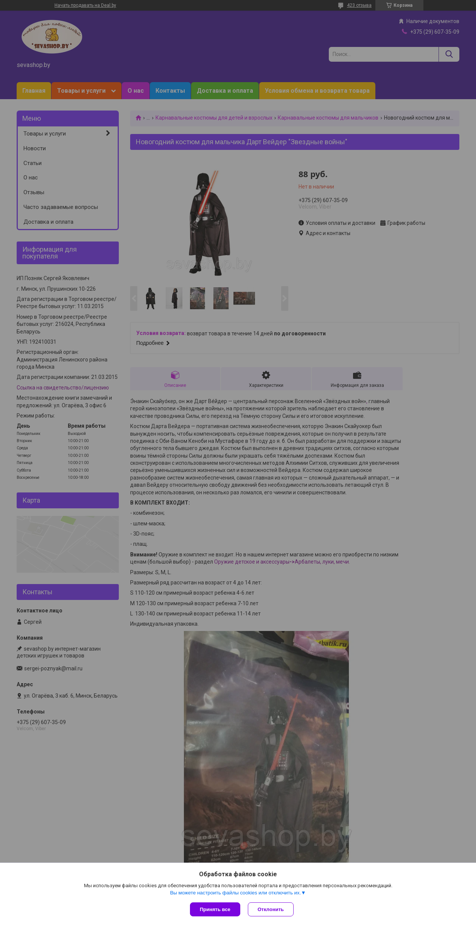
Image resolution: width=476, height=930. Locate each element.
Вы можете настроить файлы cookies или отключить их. (235, 893)
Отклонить (271, 909)
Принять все (215, 909)
